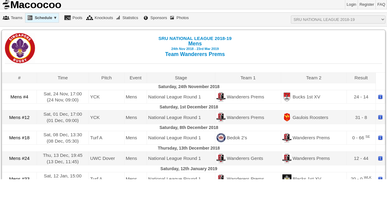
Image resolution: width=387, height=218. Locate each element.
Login (351, 4)
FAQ (381, 4)
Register (366, 4)
